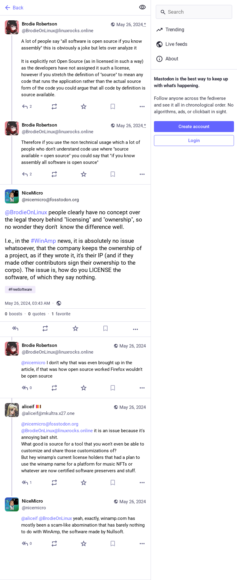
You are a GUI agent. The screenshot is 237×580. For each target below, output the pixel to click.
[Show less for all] (142, 7)
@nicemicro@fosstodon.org (49, 424)
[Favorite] (83, 106)
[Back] (67, 7)
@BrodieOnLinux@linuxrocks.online (57, 430)
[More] (142, 106)
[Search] (194, 12)
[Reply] (27, 106)
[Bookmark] (112, 106)
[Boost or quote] (54, 106)
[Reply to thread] (27, 174)
